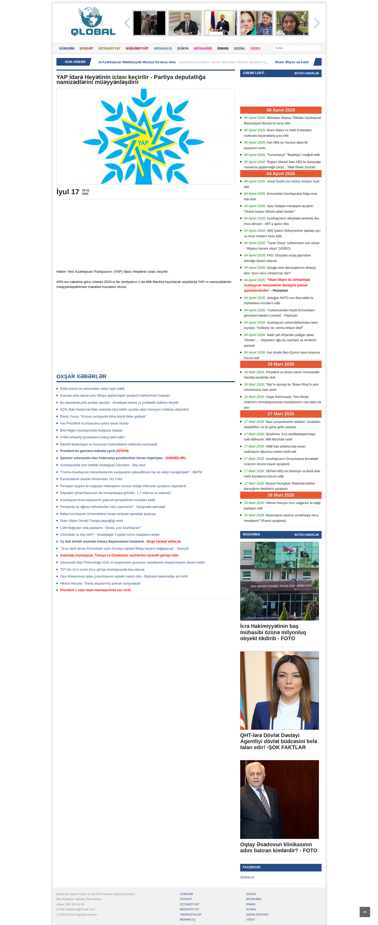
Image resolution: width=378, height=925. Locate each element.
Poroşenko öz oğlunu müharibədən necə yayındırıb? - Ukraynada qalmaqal (112, 507)
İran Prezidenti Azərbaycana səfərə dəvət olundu (94, 423)
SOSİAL (239, 48)
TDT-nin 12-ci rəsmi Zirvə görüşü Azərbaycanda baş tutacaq (102, 569)
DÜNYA (182, 48)
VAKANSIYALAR (190, 914)
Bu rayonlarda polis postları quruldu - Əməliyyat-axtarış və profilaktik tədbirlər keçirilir (119, 402)
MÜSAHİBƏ (203, 48)
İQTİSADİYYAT (109, 48)
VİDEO (255, 48)
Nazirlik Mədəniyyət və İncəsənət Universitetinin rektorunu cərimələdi (108, 444)
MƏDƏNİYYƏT (137, 48)
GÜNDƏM (66, 48)
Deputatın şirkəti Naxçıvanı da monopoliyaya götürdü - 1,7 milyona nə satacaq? (115, 493)
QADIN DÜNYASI (257, 914)
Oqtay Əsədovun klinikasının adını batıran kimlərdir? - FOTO (278, 847)
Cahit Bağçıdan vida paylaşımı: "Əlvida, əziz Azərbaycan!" (100, 528)
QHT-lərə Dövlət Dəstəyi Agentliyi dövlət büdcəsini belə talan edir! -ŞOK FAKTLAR (278, 741)
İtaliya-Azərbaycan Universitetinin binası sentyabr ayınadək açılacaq (107, 514)
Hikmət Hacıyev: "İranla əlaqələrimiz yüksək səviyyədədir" (100, 583)
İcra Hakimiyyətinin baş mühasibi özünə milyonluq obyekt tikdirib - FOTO (273, 632)
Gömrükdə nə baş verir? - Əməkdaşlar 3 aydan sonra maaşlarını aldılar (110, 535)
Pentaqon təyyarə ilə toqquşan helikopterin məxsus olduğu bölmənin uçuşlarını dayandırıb (123, 486)
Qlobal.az (247, 877)
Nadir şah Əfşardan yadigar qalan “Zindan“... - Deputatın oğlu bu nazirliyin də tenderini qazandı (280, 340)
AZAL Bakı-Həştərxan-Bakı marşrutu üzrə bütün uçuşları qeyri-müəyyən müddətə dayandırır (124, 409)
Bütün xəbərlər (307, 73)
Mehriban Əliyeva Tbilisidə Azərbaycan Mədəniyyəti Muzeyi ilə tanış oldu (119, 62)
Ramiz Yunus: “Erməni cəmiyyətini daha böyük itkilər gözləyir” (103, 416)
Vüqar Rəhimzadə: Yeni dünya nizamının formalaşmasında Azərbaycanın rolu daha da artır (282, 402)
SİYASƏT (86, 48)
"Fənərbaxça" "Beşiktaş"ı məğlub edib (293, 155)
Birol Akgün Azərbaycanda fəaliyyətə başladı (91, 430)
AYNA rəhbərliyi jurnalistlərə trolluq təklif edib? (92, 437)
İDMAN (222, 48)
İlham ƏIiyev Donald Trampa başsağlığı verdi (91, 521)
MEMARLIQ (163, 48)
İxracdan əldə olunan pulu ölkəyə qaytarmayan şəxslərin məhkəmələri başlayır (115, 395)
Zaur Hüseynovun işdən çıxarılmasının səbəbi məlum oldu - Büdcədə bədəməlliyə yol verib (124, 576)
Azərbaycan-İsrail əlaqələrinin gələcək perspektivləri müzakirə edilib (107, 500)
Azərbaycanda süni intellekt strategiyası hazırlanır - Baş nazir (102, 465)
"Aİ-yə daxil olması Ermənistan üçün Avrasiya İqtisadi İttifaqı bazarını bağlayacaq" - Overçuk (124, 548)
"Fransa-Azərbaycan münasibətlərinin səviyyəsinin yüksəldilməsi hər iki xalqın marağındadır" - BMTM (131, 472)
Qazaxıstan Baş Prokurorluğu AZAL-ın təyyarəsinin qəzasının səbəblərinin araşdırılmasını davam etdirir (132, 562)
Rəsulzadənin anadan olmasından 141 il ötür (91, 479)
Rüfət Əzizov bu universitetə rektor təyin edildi (92, 389)
